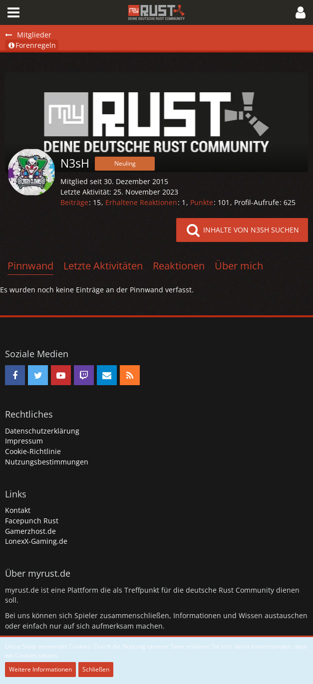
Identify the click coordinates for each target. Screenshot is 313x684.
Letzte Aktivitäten (103, 265)
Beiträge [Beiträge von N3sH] (74, 202)
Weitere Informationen (40, 669)
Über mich (239, 265)
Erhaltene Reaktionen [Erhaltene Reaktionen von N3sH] (141, 202)
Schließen (95, 669)
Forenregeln (31, 45)
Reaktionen (179, 265)
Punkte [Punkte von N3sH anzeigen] (201, 202)
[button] (13, 12)
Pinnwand (30, 265)
